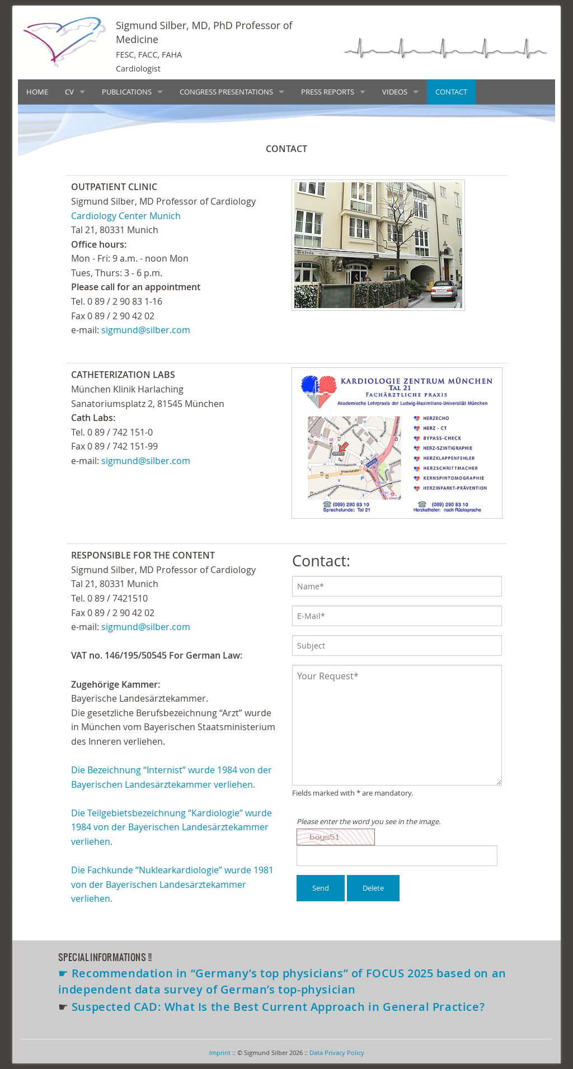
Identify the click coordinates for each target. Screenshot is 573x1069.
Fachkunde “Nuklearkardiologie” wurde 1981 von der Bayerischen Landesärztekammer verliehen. (172, 884)
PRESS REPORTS (327, 92)
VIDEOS (394, 92)
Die (79, 813)
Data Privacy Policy (336, 1052)
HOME (37, 92)
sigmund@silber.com (145, 330)
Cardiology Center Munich (126, 216)
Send (320, 888)
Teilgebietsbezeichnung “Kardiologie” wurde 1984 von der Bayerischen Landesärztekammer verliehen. (171, 827)
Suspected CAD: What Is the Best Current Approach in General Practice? (278, 1006)
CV (69, 92)
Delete (373, 888)
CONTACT (451, 92)
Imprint (220, 1052)
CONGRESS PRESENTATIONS (226, 92)
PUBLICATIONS (127, 92)
